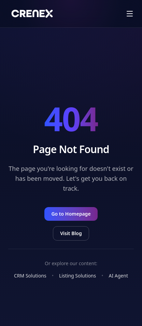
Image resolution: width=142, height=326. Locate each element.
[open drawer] (130, 14)
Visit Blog (71, 233)
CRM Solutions (30, 275)
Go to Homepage (70, 213)
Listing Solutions (77, 275)
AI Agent (118, 275)
